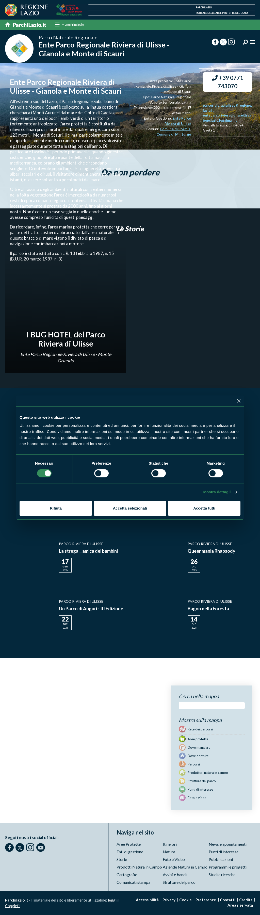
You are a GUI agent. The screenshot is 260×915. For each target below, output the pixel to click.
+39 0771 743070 (227, 82)
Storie (122, 859)
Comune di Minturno (173, 134)
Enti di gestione (130, 851)
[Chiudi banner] (238, 401)
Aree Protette (129, 844)
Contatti (227, 899)
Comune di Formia (175, 129)
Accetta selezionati (130, 508)
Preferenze (206, 899)
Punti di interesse (223, 851)
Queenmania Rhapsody (211, 551)
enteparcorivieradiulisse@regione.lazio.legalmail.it (227, 118)
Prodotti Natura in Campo (139, 866)
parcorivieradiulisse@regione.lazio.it (227, 108)
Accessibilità (147, 899)
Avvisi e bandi (175, 874)
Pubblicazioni (221, 859)
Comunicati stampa (133, 882)
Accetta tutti (204, 508)
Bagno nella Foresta (208, 609)
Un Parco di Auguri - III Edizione (91, 609)
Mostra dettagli (217, 492)
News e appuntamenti (228, 844)
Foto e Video (174, 859)
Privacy (168, 899)
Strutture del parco (179, 882)
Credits (245, 899)
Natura (169, 851)
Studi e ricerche (222, 874)
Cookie (185, 899)
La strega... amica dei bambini (88, 551)
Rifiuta (56, 508)
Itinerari (170, 844)
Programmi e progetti (228, 866)
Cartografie (127, 874)
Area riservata (240, 905)
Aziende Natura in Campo (185, 866)
